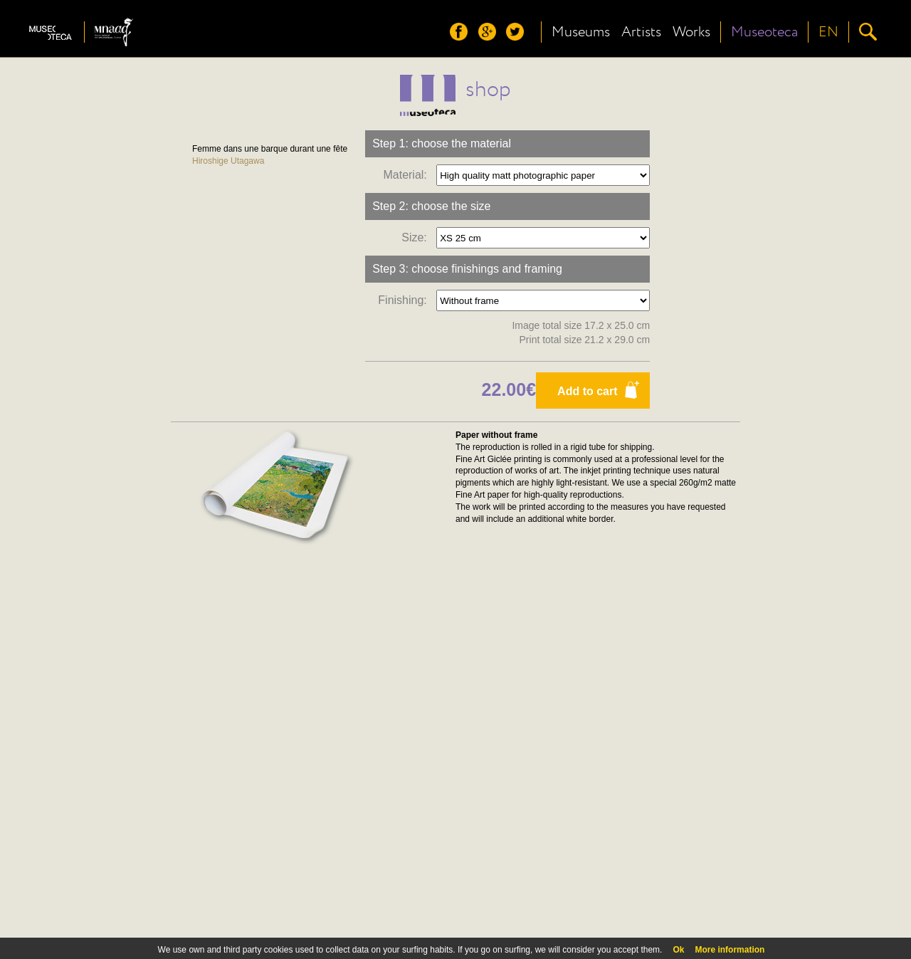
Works (691, 32)
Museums (581, 32)
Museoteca (764, 32)
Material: (408, 175)
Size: (417, 237)
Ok (678, 950)
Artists (641, 32)
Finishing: (405, 300)
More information (729, 950)
